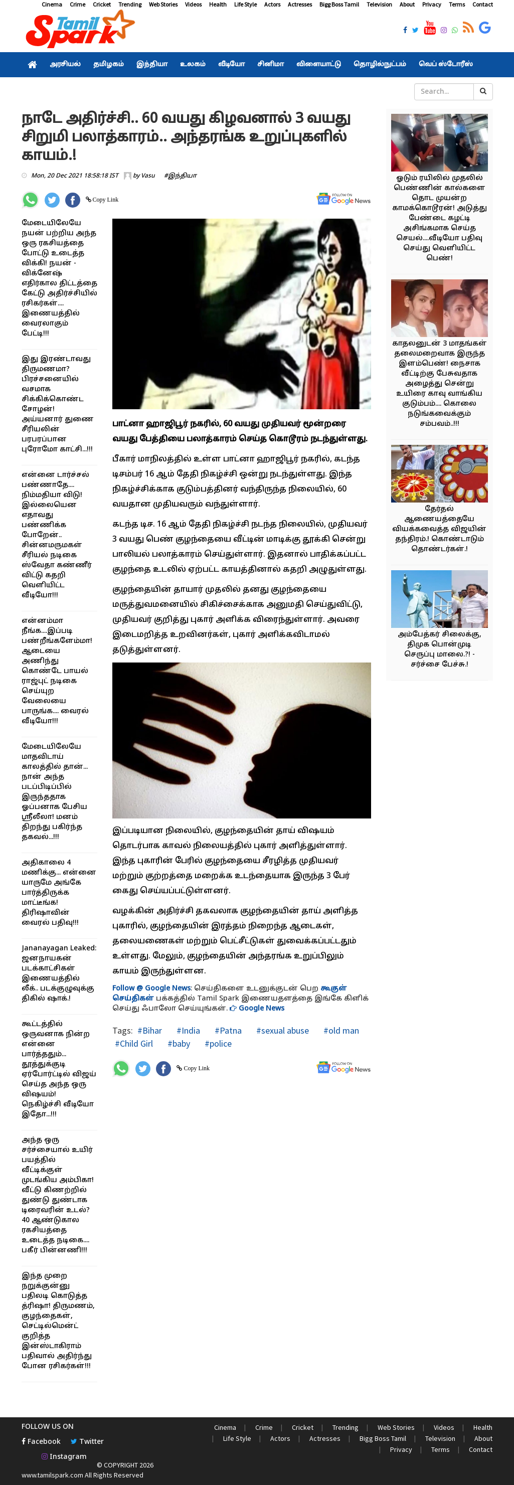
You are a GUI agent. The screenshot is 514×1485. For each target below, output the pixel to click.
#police (217, 1043)
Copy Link (105, 200)
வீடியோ (231, 65)
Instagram (64, 1457)
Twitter (87, 1442)
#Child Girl (134, 1043)
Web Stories (163, 4)
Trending (129, 4)
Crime (77, 4)
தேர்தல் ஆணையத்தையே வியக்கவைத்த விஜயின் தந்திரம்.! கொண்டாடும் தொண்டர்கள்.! (439, 529)
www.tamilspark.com (52, 1474)
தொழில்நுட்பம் (380, 65)
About (407, 4)
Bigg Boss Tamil (339, 4)
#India (187, 1030)
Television (379, 4)
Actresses (300, 4)
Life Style (245, 4)
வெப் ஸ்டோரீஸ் (446, 65)
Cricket (102, 4)
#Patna (227, 1030)
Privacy (431, 4)
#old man (340, 1030)
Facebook (41, 1442)
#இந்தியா (180, 176)
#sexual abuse (281, 1030)
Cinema (52, 4)
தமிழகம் (108, 65)
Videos (193, 4)
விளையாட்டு (318, 65)
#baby (177, 1043)
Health (218, 4)
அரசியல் (65, 65)
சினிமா (270, 65)
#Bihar (149, 1030)
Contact (482, 4)
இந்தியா (151, 65)
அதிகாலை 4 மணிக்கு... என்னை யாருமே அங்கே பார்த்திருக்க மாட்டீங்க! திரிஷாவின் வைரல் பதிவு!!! (59, 893)
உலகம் (193, 65)
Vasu (148, 176)
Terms (457, 4)
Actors (272, 4)
